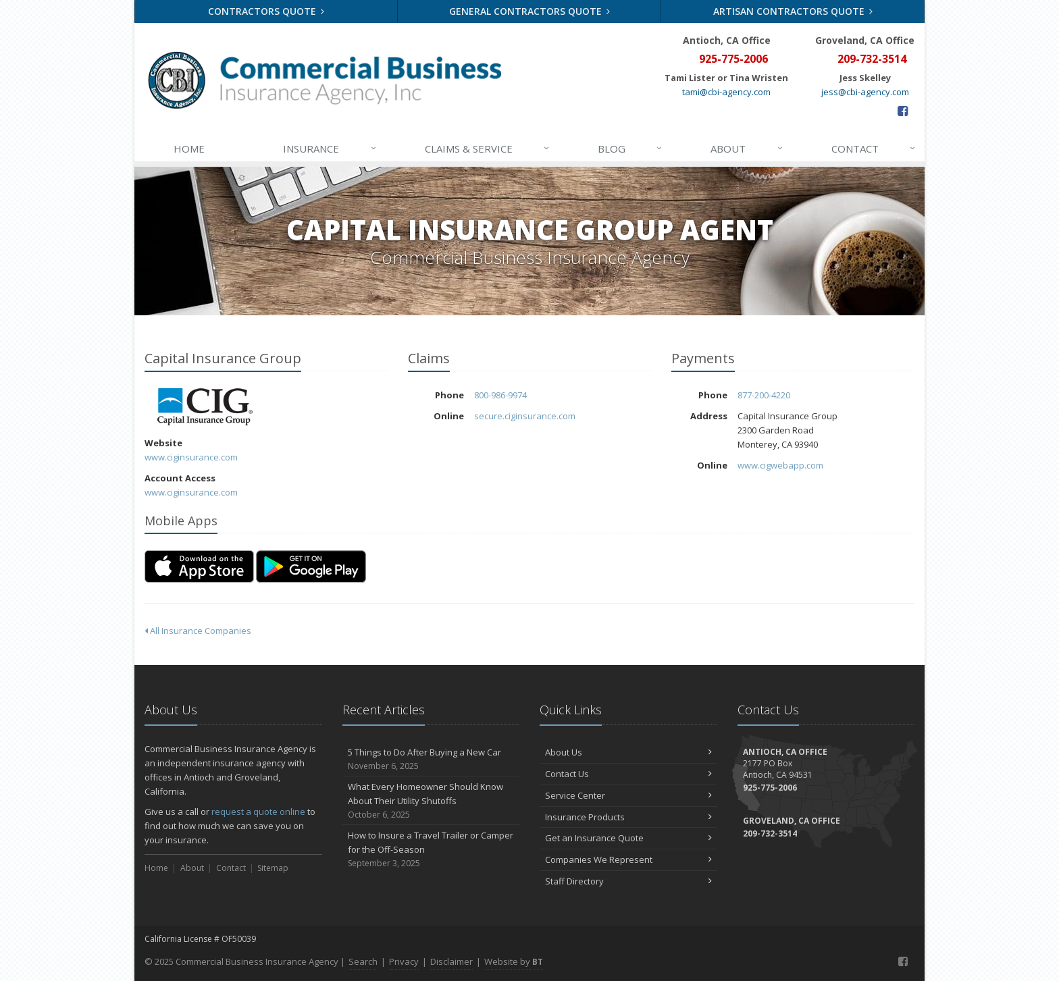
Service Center (628, 795)
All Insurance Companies (198, 631)
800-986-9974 (500, 395)
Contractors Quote (266, 11)
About (747, 148)
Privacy (404, 961)
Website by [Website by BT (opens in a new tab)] (513, 961)
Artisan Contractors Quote (793, 11)
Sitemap (272, 868)
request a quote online (258, 811)
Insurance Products (628, 817)
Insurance (330, 148)
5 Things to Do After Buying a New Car (431, 759)
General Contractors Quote (530, 11)
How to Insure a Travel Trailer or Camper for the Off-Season (431, 849)
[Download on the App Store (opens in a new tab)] (199, 566)
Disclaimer (451, 961)
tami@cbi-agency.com (726, 92)
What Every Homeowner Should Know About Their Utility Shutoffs (431, 800)
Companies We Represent (628, 859)
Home (189, 148)
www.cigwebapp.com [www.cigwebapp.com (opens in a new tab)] (780, 465)
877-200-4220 (764, 395)
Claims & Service (487, 148)
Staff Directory (628, 881)
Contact (873, 148)
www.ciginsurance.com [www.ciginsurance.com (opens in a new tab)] (191, 457)
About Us (628, 752)
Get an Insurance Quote (628, 838)
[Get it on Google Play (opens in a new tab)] (311, 566)
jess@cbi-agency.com (865, 92)
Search (363, 961)
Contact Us (628, 774)
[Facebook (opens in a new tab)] (903, 111)
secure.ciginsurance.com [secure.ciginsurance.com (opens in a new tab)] (524, 416)
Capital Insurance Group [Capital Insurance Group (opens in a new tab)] (205, 406)
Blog (630, 148)
